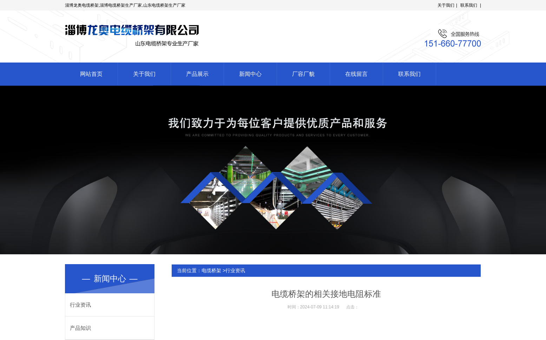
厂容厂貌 (303, 74)
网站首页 (91, 74)
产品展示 (197, 74)
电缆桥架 (211, 270)
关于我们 (446, 5)
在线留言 (356, 74)
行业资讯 (80, 305)
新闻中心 (250, 74)
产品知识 (80, 328)
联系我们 (468, 5)
